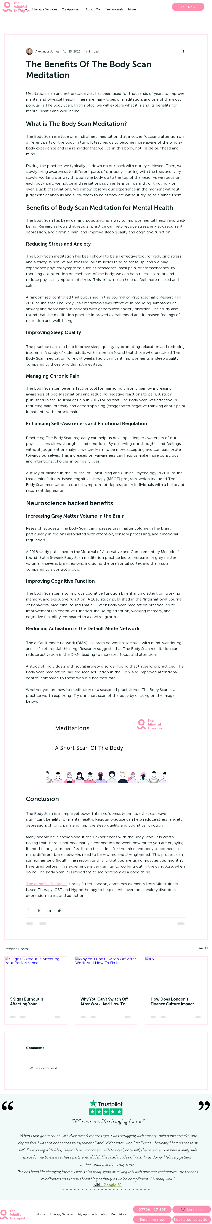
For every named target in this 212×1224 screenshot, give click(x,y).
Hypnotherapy (72, 21)
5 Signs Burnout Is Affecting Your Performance (27, 1001)
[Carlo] (129, 1189)
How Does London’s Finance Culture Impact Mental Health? (172, 1001)
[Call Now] (188, 7)
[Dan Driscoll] (110, 1189)
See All (203, 948)
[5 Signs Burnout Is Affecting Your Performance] (36, 974)
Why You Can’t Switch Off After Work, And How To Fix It (106, 1001)
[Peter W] (113, 1189)
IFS (96, 21)
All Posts (12, 21)
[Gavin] (106, 1189)
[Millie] (133, 1189)
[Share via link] (60, 910)
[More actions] (183, 51)
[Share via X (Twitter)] (39, 910)
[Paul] (125, 1189)
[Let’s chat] (191, 1209)
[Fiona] (117, 1189)
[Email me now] (152, 1219)
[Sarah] (102, 1189)
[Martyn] (98, 1189)
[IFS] (176, 974)
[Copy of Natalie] (82, 1189)
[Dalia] (86, 1189)
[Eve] (137, 1189)
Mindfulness (39, 21)
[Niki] (63, 1189)
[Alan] (145, 1189)
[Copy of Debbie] (67, 1189)
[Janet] (94, 1189)
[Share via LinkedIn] (49, 910)
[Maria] (74, 1189)
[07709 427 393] (152, 1209)
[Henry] (141, 1189)
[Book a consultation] (191, 1219)
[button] (44, 9)
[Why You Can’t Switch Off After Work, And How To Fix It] (106, 974)
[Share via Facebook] (28, 910)
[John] (90, 1189)
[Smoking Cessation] (148, 1189)
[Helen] (121, 1189)
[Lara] (78, 1189)
